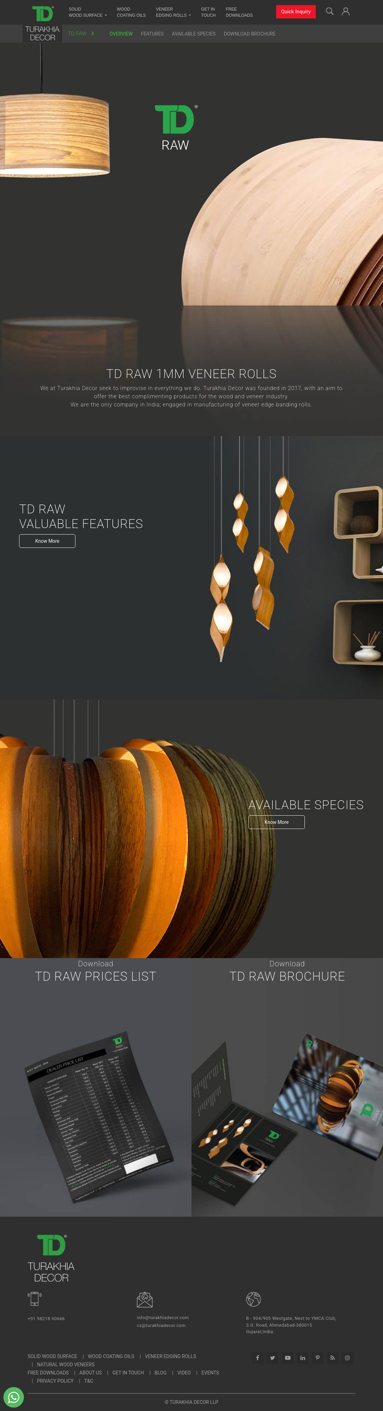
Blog (161, 1372)
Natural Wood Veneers (66, 1364)
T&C (88, 1381)
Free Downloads (239, 12)
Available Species (194, 34)
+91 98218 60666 (46, 1318)
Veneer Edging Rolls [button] (172, 12)
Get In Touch (128, 1372)
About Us (91, 1372)
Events (210, 1372)
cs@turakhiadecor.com (161, 1325)
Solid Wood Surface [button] (86, 12)
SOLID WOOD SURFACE (52, 1356)
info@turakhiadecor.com (163, 1317)
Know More (47, 541)
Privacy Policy (55, 1381)
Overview (121, 34)
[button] (345, 10)
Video (184, 1372)
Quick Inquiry (296, 12)
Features (152, 34)
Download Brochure (249, 34)
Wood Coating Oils (131, 12)
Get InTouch (208, 12)
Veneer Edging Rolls (170, 1356)
